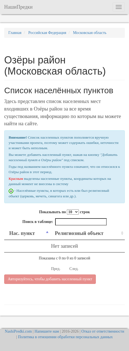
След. (74, 269)
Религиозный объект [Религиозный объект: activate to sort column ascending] (79, 233)
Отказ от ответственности (102, 331)
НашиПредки (18, 7)
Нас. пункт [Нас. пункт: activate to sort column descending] (22, 233)
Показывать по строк (64, 212)
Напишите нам (47, 331)
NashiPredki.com (18, 331)
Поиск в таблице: (64, 221)
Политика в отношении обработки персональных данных (65, 337)
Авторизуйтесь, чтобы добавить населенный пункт (50, 279)
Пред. (55, 269)
